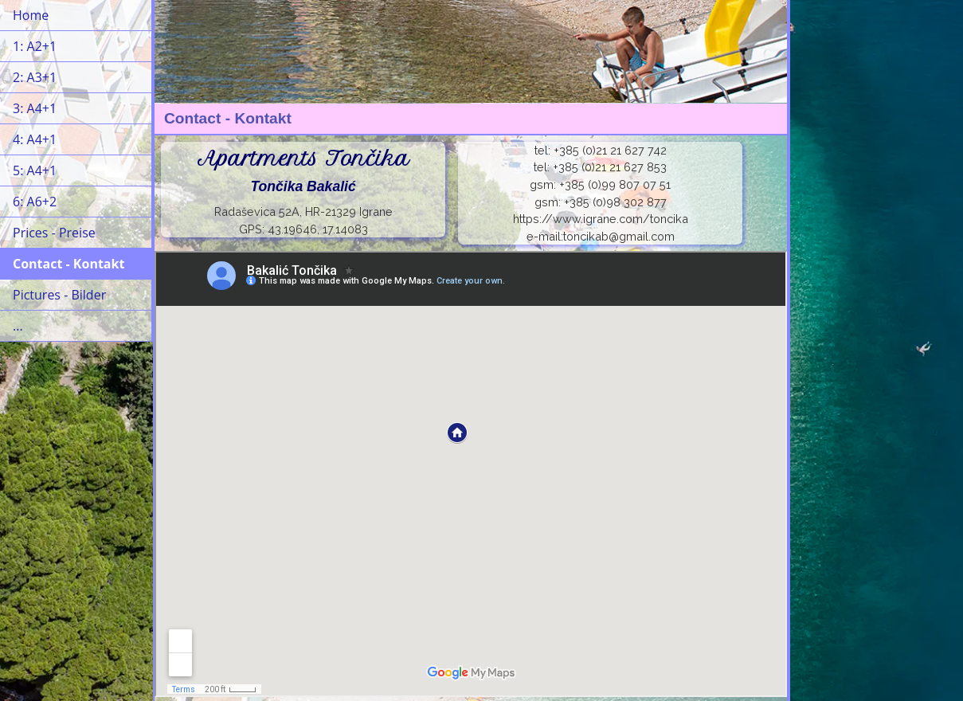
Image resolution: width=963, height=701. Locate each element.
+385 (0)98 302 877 (615, 202)
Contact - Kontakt (68, 263)
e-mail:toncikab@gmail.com (601, 236)
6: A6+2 (35, 201)
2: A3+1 (35, 77)
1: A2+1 (35, 46)
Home (31, 15)
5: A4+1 (35, 170)
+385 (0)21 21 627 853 (610, 167)
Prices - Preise (54, 232)
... (18, 326)
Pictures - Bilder (59, 295)
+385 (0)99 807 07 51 (615, 184)
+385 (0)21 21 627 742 (610, 150)
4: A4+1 (35, 139)
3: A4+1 (35, 108)
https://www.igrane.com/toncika (600, 218)
